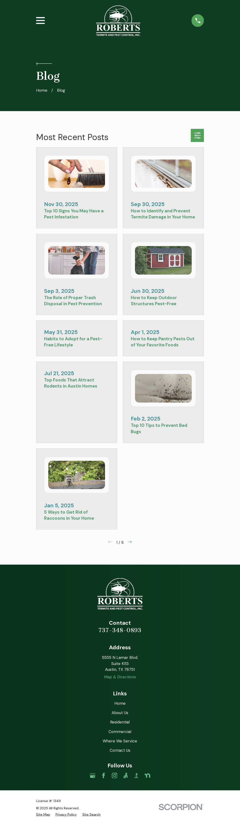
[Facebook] (103, 775)
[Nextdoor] (147, 775)
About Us (120, 712)
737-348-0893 (119, 630)
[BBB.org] (136, 775)
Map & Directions (120, 676)
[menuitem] (43, 814)
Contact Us (120, 750)
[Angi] (125, 775)
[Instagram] (114, 775)
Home (120, 703)
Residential (120, 722)
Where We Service (120, 741)
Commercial (120, 731)
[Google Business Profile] (92, 775)
